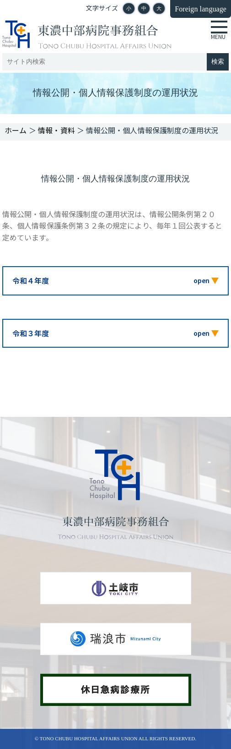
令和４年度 (30, 280)
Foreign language (200, 9)
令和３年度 (30, 333)
